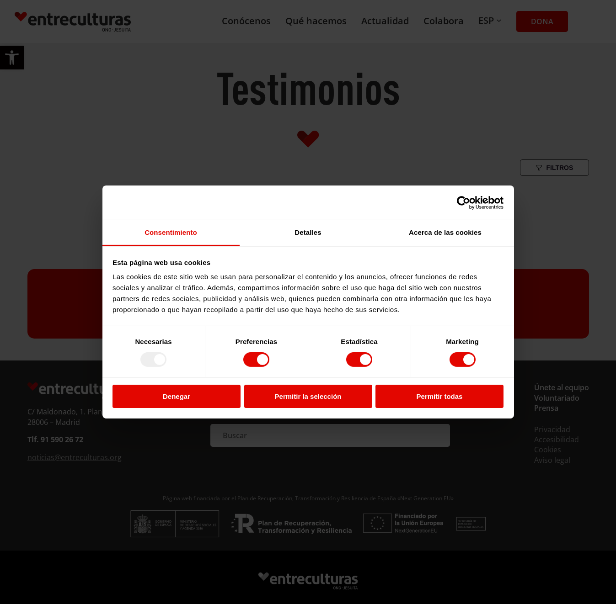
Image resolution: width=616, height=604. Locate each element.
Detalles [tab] (308, 232)
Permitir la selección (308, 396)
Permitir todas (440, 396)
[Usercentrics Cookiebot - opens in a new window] (463, 202)
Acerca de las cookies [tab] (445, 232)
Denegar (176, 396)
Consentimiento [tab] (171, 232)
